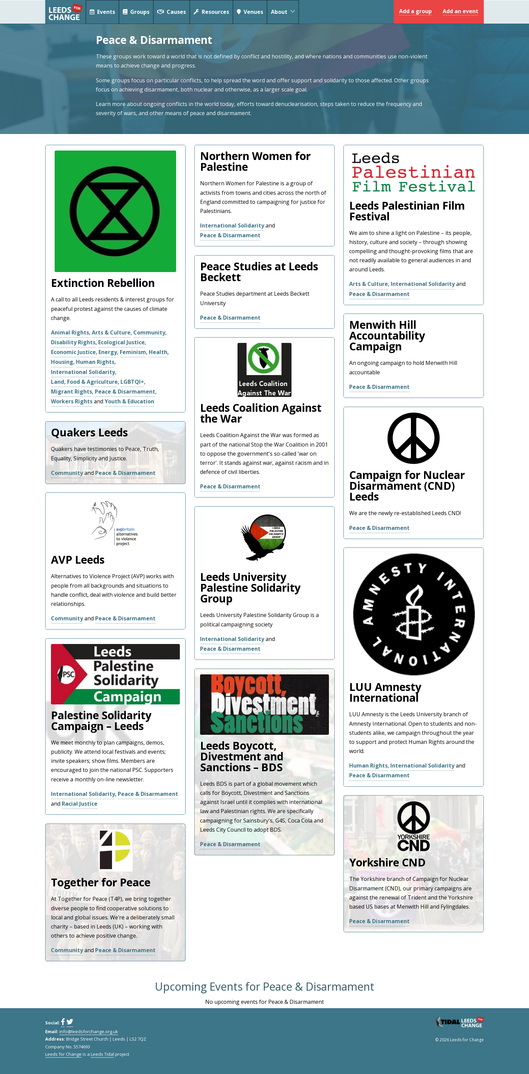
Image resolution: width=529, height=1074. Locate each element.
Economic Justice (73, 352)
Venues (251, 12)
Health (158, 352)
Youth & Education (129, 401)
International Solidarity (83, 372)
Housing (62, 362)
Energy (108, 352)
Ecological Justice (121, 342)
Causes (172, 12)
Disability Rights (73, 342)
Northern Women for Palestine (255, 161)
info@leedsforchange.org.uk (88, 1031)
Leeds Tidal (102, 1054)
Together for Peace (100, 882)
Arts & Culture (111, 332)
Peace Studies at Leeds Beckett (259, 271)
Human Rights (95, 362)
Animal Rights (70, 332)
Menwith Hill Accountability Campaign (387, 335)
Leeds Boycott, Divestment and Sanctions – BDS (241, 756)
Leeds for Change (65, 11)
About (285, 12)
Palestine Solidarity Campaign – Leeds (101, 720)
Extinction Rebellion (103, 282)
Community (149, 332)
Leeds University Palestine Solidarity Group (250, 587)
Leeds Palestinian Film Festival (407, 210)
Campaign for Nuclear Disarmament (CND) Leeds (407, 485)
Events (102, 12)
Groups (136, 12)
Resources (211, 12)
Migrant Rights (71, 391)
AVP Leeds (78, 559)
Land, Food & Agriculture (84, 381)
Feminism (133, 352)
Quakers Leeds (89, 432)
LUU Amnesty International (385, 692)
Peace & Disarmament (125, 391)
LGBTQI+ (132, 381)
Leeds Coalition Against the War (261, 413)
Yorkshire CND (387, 862)
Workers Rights (71, 401)
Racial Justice (80, 803)
